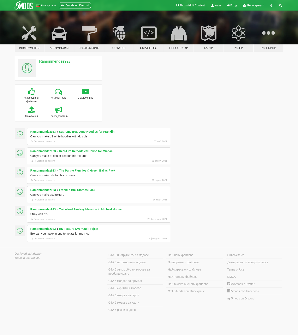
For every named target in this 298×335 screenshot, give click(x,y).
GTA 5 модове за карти (123, 302)
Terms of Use (235, 269)
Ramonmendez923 (55, 61)
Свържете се (235, 255)
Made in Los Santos (27, 257)
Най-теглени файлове (182, 276)
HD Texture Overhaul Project (78, 228)
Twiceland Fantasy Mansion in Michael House (90, 209)
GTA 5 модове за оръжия (125, 281)
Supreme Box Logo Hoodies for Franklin (86, 131)
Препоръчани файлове (183, 262)
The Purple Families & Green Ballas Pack (87, 170)
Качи (216, 5)
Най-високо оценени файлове (188, 284)
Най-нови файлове (180, 255)
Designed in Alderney (28, 253)
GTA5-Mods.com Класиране (186, 291)
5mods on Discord (241, 298)
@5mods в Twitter (241, 284)
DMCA (231, 276)
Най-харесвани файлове (184, 269)
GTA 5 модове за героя (123, 295)
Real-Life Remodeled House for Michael (86, 151)
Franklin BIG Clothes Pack (77, 190)
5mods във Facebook (243, 291)
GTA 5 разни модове (122, 309)
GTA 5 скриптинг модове (124, 288)
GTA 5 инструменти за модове (128, 255)
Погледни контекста (43, 141)
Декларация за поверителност (247, 262)
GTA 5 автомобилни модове (127, 262)
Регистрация (253, 5)
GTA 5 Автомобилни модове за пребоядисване (129, 271)
